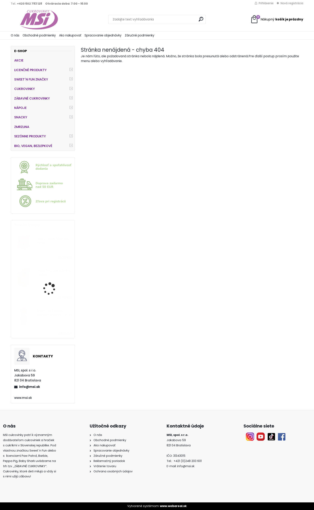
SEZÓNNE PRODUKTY (30, 136)
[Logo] (38, 19)
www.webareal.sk (173, 506)
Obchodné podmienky (39, 35)
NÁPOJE (20, 108)
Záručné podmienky (139, 35)
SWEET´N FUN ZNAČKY (31, 79)
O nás (15, 35)
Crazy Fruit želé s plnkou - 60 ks (54, 273)
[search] (201, 19)
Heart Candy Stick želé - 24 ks (54, 241)
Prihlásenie (266, 3)
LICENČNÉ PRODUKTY (30, 70)
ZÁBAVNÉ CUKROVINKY (32, 98)
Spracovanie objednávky (103, 35)
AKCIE (18, 60)
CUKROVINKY (24, 89)
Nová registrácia (292, 3)
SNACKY (20, 117)
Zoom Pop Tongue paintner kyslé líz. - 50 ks (54, 313)
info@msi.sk (29, 386)
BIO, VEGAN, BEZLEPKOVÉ (33, 146)
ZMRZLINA (21, 127)
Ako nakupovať (70, 35)
